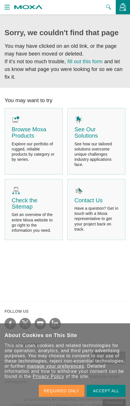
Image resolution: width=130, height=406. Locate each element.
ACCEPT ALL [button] (106, 391)
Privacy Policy (48, 376)
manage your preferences (55, 366)
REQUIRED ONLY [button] (61, 391)
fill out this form (85, 61)
